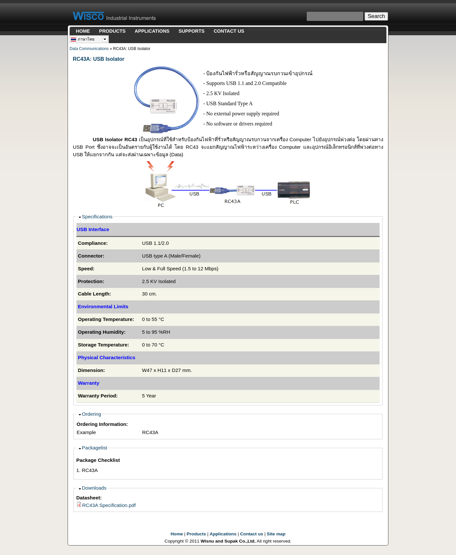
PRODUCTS (112, 31)
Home (177, 533)
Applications (223, 533)
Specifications (97, 216)
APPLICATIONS (152, 31)
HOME (83, 31)
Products (196, 533)
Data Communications (89, 48)
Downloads (94, 488)
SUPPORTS (191, 31)
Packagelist (94, 447)
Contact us (251, 533)
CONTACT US (229, 31)
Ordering (91, 414)
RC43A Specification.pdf (109, 505)
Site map (276, 533)
